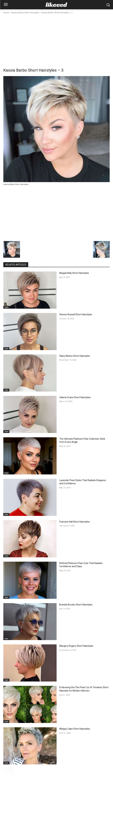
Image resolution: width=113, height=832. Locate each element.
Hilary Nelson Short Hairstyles (74, 356)
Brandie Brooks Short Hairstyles (75, 604)
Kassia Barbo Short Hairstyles (25, 12)
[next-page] (11, 770)
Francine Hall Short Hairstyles (74, 521)
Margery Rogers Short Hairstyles (76, 646)
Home (6, 12)
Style (6, 307)
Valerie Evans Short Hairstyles (75, 397)
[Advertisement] (56, 39)
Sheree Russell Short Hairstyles (75, 314)
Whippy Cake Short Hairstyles (74, 728)
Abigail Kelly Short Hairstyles (74, 273)
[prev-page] (5, 770)
